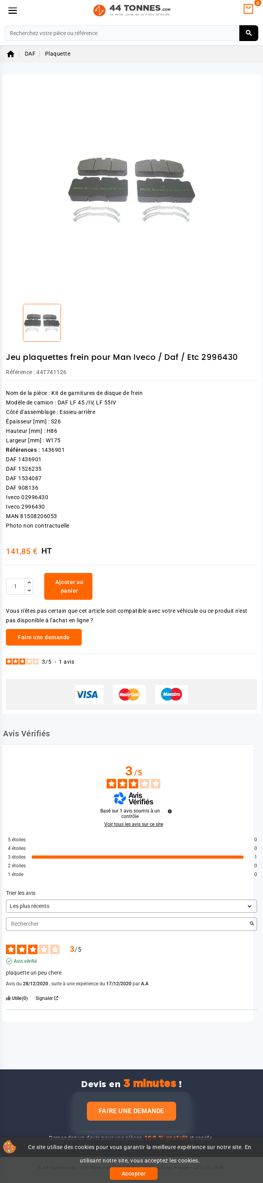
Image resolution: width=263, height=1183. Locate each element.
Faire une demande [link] (44, 637)
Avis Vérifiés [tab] (26, 733)
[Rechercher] (131, 33)
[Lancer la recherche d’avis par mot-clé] (252, 924)
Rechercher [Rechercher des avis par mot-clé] (127, 923)
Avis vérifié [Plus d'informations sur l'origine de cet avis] (25, 961)
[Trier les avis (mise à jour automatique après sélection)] (131, 906)
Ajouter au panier (69, 586)
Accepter (134, 1173)
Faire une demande (131, 1111)
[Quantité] (15, 586)
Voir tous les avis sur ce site (133, 824)
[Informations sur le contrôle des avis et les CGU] (170, 811)
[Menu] (12, 10)
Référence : (20, 372)
